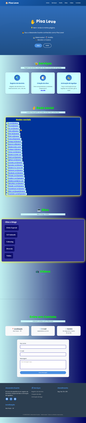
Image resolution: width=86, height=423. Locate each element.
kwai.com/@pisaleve (15, 157)
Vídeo (71, 3)
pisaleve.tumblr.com (15, 155)
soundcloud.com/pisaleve (17, 189)
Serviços (54, 3)
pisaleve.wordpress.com (16, 181)
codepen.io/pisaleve (15, 149)
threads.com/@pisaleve (16, 175)
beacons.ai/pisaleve (15, 144)
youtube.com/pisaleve (16, 162)
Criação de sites (36, 394)
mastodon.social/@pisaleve (17, 194)
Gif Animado (11, 235)
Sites (66, 3)
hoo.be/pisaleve (13, 126)
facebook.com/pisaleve (16, 173)
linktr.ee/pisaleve (14, 136)
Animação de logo (36, 397)
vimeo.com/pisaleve (15, 152)
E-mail (22, 351)
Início (47, 3)
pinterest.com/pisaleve (16, 170)
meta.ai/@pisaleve (14, 139)
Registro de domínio (37, 391)
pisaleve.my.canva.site (16, 168)
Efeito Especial (11, 228)
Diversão (9, 249)
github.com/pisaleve (15, 160)
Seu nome (23, 343)
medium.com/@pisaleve (16, 178)
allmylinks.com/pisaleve (16, 183)
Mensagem (23, 358)
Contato (78, 3)
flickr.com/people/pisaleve (17, 191)
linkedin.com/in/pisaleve (16, 186)
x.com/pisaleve (13, 123)
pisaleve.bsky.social (15, 147)
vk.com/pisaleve (14, 128)
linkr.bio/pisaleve (14, 134)
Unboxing (9, 242)
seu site (43, 90)
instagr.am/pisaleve (15, 141)
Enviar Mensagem (43, 372)
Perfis (60, 3)
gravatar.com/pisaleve (16, 165)
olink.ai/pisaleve (14, 131)
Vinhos (8, 256)
